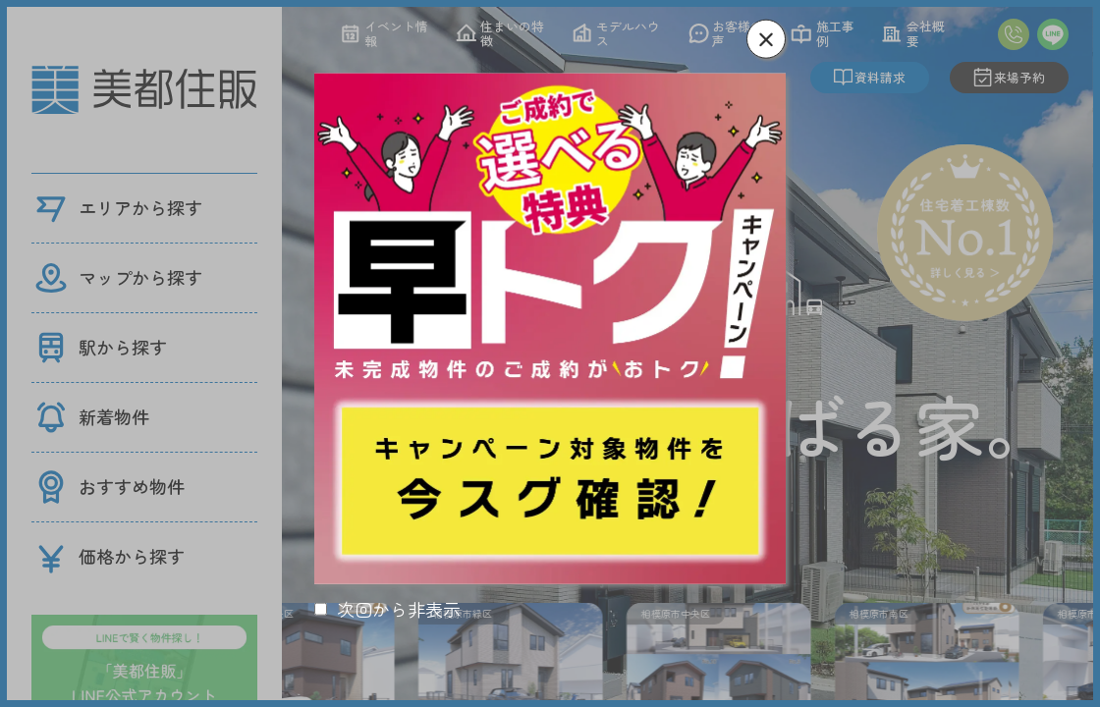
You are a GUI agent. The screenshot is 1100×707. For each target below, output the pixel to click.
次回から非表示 (399, 609)
